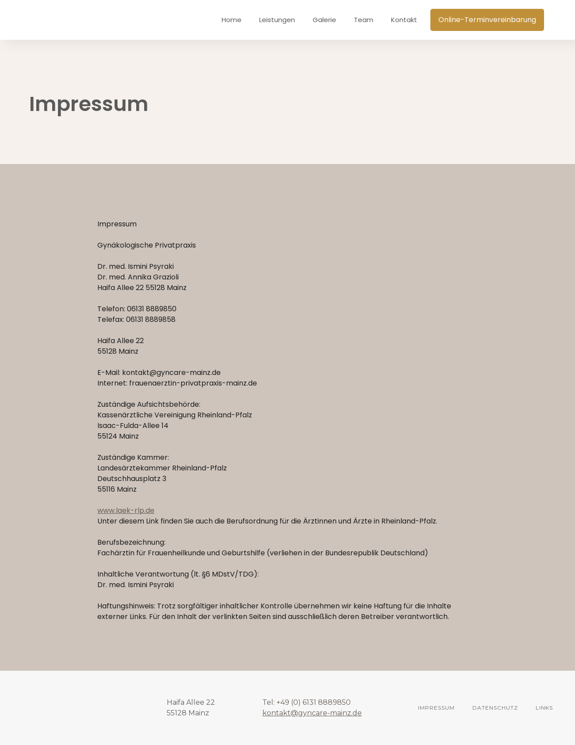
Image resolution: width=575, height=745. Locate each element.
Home (232, 19)
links (544, 707)
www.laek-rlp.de (125, 510)
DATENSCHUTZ (495, 707)
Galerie (324, 19)
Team (363, 19)
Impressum (436, 707)
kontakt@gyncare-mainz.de (312, 713)
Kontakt (404, 19)
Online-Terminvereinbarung (487, 20)
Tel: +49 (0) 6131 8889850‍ (306, 702)
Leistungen (277, 19)
